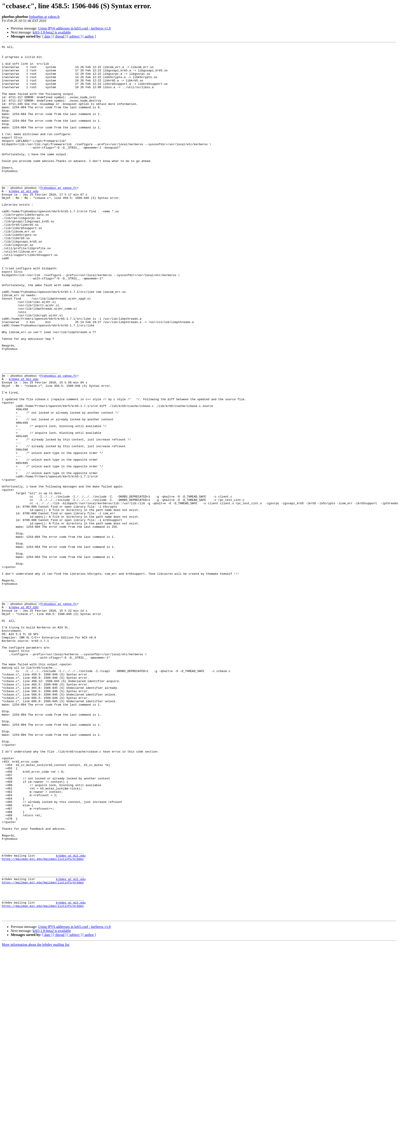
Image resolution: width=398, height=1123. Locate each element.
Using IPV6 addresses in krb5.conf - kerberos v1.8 (74, 28)
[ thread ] (59, 36)
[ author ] (89, 36)
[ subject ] (74, 36)
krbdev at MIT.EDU (23, 720)
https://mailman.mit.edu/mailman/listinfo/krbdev (43, 1022)
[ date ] (47, 36)
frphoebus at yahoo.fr (44, 17)
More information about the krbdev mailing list (35, 1119)
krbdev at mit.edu (23, 221)
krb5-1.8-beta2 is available (52, 32)
